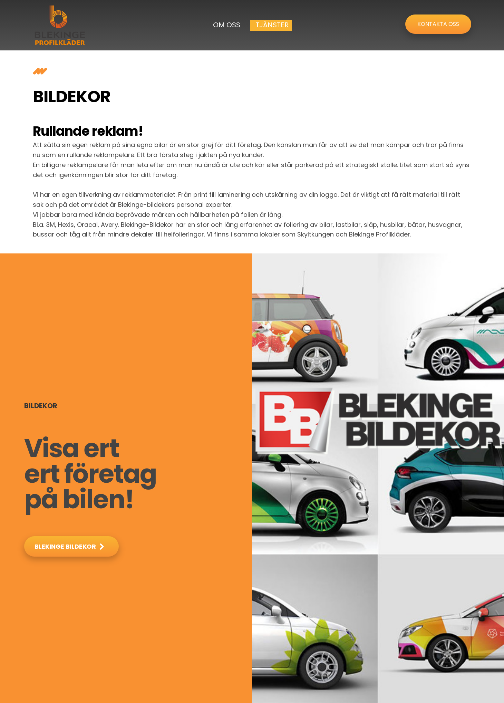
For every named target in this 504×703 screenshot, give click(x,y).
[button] (71, 546)
